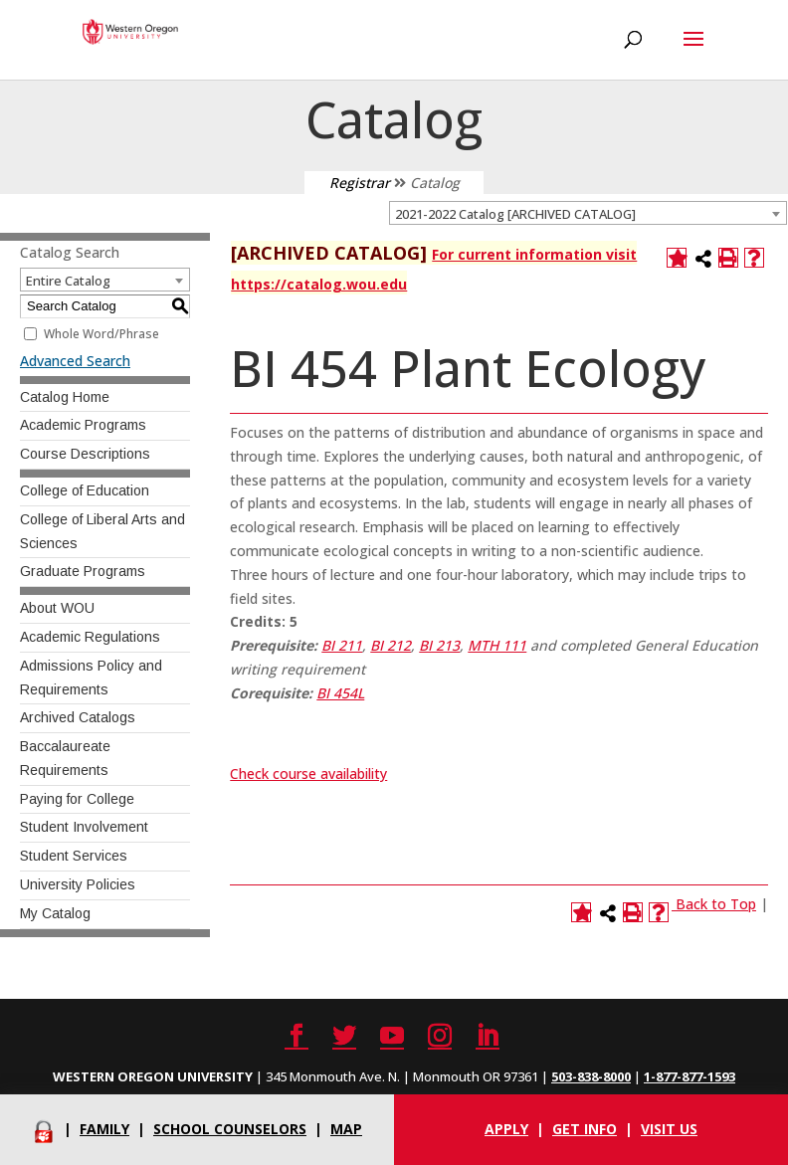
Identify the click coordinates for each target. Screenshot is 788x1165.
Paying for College (77, 799)
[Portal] (44, 1128)
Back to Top (716, 903)
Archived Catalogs (77, 717)
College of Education (84, 490)
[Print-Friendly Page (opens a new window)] (728, 258)
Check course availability (308, 773)
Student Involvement (84, 827)
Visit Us (669, 1128)
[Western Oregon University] (130, 30)
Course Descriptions (85, 454)
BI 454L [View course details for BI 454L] (340, 692)
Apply (506, 1128)
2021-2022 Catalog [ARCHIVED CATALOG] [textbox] (515, 214)
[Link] (674, 903)
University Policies (77, 884)
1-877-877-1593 (689, 1076)
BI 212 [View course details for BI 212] (390, 645)
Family (104, 1128)
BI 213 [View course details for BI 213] (439, 645)
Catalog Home (64, 397)
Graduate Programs (82, 571)
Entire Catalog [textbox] (68, 281)
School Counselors (229, 1128)
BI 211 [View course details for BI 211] (341, 645)
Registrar (359, 182)
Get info (584, 1128)
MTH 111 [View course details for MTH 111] (497, 645)
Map (346, 1128)
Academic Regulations (90, 637)
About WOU (57, 608)
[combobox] (588, 213)
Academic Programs (83, 425)
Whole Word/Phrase (101, 333)
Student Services (73, 856)
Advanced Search (75, 360)
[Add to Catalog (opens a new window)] (677, 258)
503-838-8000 (591, 1076)
